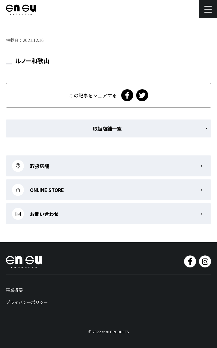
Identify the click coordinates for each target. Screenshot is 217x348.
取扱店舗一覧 (107, 128)
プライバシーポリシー (27, 302)
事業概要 (14, 290)
